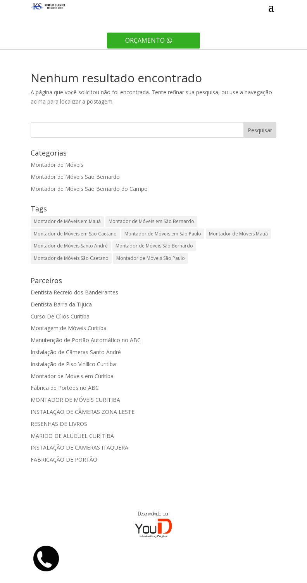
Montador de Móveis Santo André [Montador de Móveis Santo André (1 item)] (71, 245)
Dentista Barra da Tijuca (61, 304)
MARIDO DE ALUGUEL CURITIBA (72, 435)
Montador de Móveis (57, 164)
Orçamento (145, 40)
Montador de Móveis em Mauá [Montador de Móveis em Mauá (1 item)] (67, 221)
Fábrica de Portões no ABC (65, 387)
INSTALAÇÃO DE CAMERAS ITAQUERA (79, 447)
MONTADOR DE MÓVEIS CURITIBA (75, 399)
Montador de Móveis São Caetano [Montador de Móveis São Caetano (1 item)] (71, 258)
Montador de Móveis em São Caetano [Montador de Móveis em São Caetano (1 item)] (75, 233)
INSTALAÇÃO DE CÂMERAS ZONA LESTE (83, 411)
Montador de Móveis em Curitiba (72, 376)
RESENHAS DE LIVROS (59, 423)
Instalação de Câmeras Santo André (76, 352)
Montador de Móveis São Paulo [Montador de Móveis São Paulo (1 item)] (150, 258)
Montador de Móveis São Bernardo (75, 176)
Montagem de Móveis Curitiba (69, 328)
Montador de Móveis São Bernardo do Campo (89, 188)
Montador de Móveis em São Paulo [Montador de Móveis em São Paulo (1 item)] (162, 233)
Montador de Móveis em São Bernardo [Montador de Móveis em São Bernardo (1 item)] (151, 221)
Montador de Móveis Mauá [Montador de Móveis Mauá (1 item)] (238, 233)
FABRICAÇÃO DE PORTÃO (64, 459)
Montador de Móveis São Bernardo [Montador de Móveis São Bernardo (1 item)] (154, 245)
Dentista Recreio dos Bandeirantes (74, 292)
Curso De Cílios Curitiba (60, 316)
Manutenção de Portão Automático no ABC (86, 340)
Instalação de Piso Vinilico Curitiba (73, 364)
